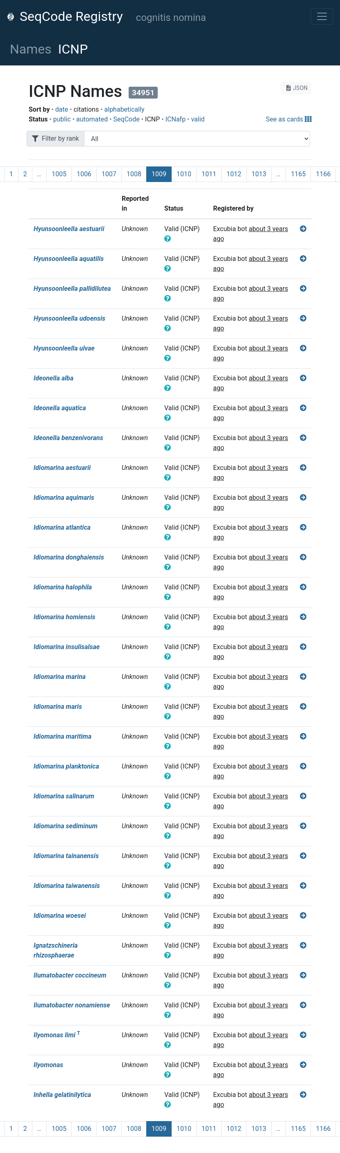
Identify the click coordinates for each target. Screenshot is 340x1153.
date (61, 109)
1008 (134, 174)
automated (92, 119)
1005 (59, 174)
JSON (296, 88)
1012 (234, 174)
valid (197, 119)
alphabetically (124, 109)
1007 (109, 174)
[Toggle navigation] (322, 16)
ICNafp (175, 119)
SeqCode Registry (65, 16)
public (62, 119)
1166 (323, 174)
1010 (184, 174)
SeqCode (126, 119)
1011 (209, 174)
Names (31, 49)
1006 (84, 174)
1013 (259, 174)
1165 (298, 174)
